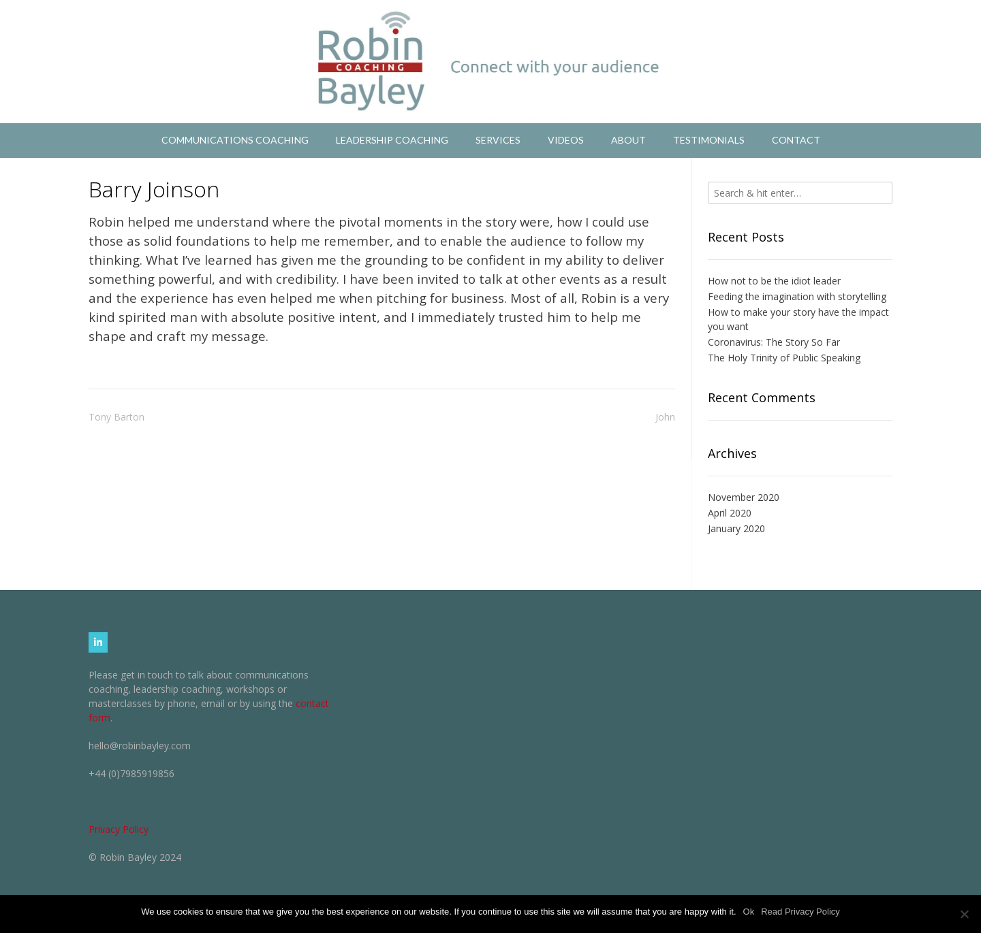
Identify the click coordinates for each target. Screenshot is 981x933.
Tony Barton (116, 416)
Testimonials (709, 140)
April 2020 (729, 512)
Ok (749, 911)
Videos (566, 140)
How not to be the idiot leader (774, 280)
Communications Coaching (235, 140)
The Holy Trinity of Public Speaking (784, 357)
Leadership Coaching (392, 140)
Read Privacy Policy (800, 911)
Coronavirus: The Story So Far (774, 341)
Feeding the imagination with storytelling (797, 296)
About (628, 140)
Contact (796, 140)
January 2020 (736, 528)
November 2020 (743, 497)
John (665, 416)
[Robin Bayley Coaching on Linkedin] (98, 642)
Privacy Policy (119, 829)
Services (498, 140)
